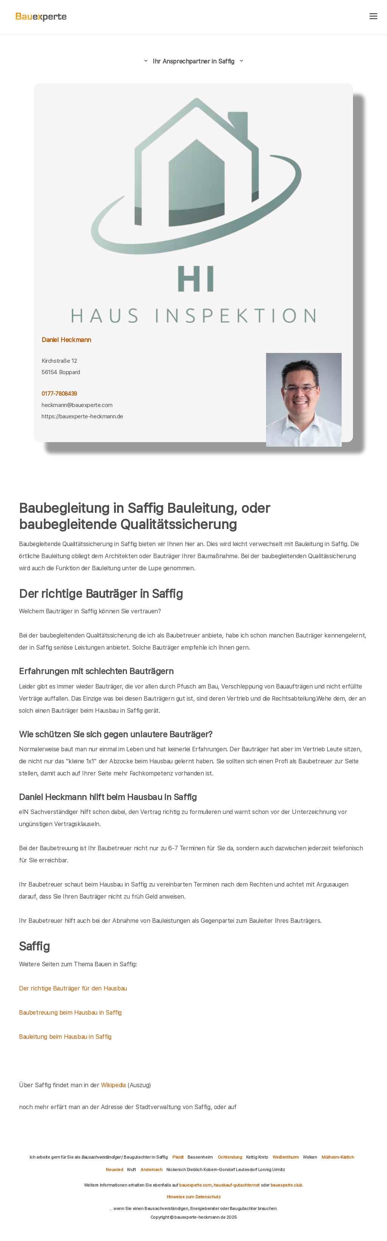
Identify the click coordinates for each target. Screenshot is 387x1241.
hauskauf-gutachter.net (237, 1185)
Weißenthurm (285, 1157)
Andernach (151, 1169)
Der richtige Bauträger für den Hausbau (73, 988)
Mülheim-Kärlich (338, 1157)
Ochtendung (230, 1157)
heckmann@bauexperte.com (77, 405)
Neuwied (114, 1169)
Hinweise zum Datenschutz (193, 1196)
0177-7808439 (59, 394)
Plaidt (178, 1157)
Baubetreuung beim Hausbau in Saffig (70, 1012)
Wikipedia (114, 1085)
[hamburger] (373, 16)
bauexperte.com (195, 1185)
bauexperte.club (286, 1185)
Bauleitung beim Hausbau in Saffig (65, 1036)
